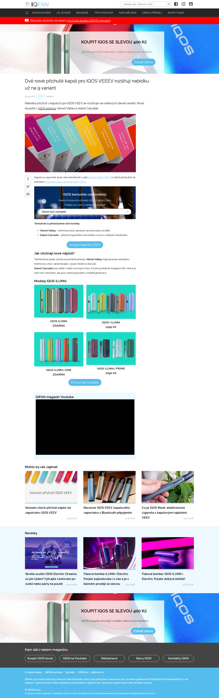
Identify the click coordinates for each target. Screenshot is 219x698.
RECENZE (82, 12)
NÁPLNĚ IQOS (127, 12)
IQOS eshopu (47, 108)
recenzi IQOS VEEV (99, 177)
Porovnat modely (85, 382)
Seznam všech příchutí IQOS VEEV (66, 181)
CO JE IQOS (63, 12)
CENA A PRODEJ (152, 12)
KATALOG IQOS (41, 12)
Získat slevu (143, 62)
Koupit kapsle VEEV (85, 245)
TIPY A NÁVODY (103, 12)
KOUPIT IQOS (176, 12)
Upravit (38, 390)
